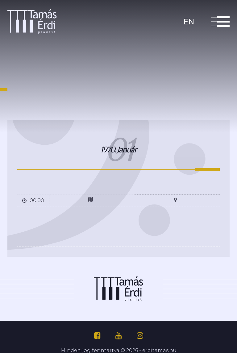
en (188, 21)
